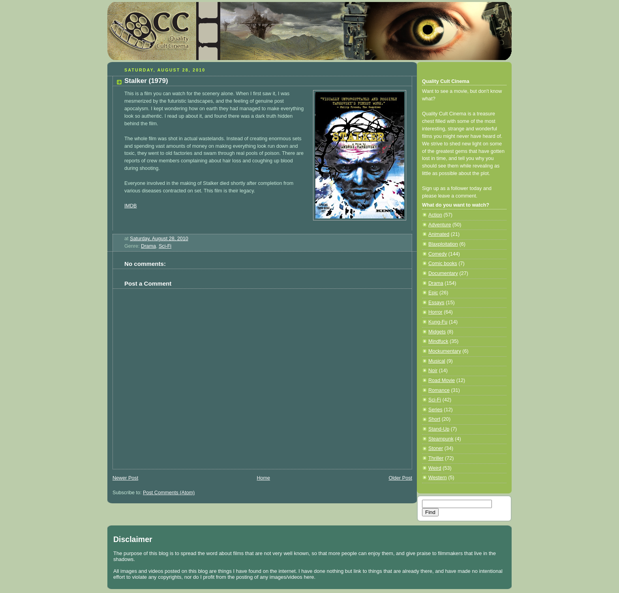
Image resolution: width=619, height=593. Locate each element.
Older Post (400, 478)
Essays (436, 302)
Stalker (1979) (146, 81)
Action (435, 215)
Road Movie (441, 380)
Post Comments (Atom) (169, 492)
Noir (432, 370)
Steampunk (441, 439)
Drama (148, 246)
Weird (434, 468)
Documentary (443, 273)
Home (263, 478)
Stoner (435, 448)
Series (435, 409)
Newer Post (125, 478)
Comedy (437, 254)
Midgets (437, 332)
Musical (436, 361)
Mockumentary (444, 351)
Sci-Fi (165, 246)
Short (434, 419)
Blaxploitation (443, 244)
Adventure (439, 225)
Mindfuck (438, 341)
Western (437, 477)
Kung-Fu (437, 322)
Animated (438, 234)
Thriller (436, 458)
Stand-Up (438, 429)
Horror (435, 312)
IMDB (130, 206)
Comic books (442, 263)
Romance (439, 390)
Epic (433, 293)
